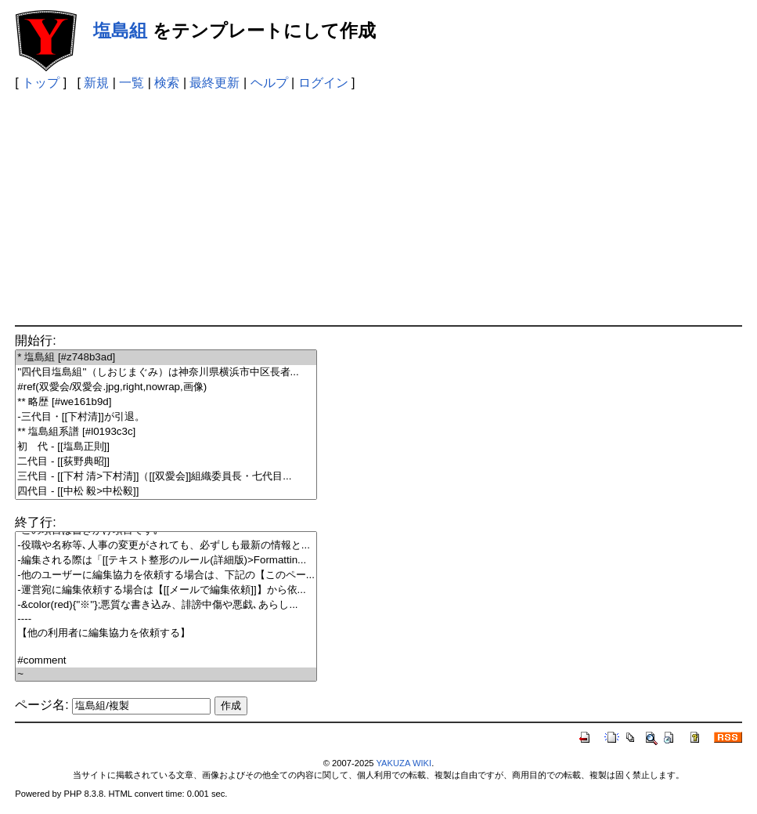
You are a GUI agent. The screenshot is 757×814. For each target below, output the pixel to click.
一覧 (131, 82)
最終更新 (214, 82)
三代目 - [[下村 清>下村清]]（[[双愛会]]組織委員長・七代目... (166, 476)
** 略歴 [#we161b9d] (166, 402)
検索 (166, 82)
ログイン (323, 82)
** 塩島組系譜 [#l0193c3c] (166, 432)
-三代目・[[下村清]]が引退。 (166, 417)
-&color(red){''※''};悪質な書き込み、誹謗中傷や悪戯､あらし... (166, 605)
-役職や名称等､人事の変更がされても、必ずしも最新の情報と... (166, 545)
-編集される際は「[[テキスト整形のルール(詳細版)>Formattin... (166, 560)
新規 (96, 82)
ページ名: (41, 704)
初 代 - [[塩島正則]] (166, 447)
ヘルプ (269, 82)
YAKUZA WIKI (403, 763)
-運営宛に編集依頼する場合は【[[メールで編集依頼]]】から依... (166, 590)
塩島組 (120, 30)
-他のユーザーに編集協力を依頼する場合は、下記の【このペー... (166, 575)
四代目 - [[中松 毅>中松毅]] (166, 491)
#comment (166, 660)
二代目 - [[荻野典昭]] (166, 461)
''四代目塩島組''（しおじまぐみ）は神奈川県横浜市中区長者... (166, 372)
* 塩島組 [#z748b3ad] (166, 357)
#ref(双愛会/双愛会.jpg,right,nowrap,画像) (166, 387)
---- (166, 619)
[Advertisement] (379, 207)
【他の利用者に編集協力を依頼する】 (166, 633)
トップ (40, 82)
